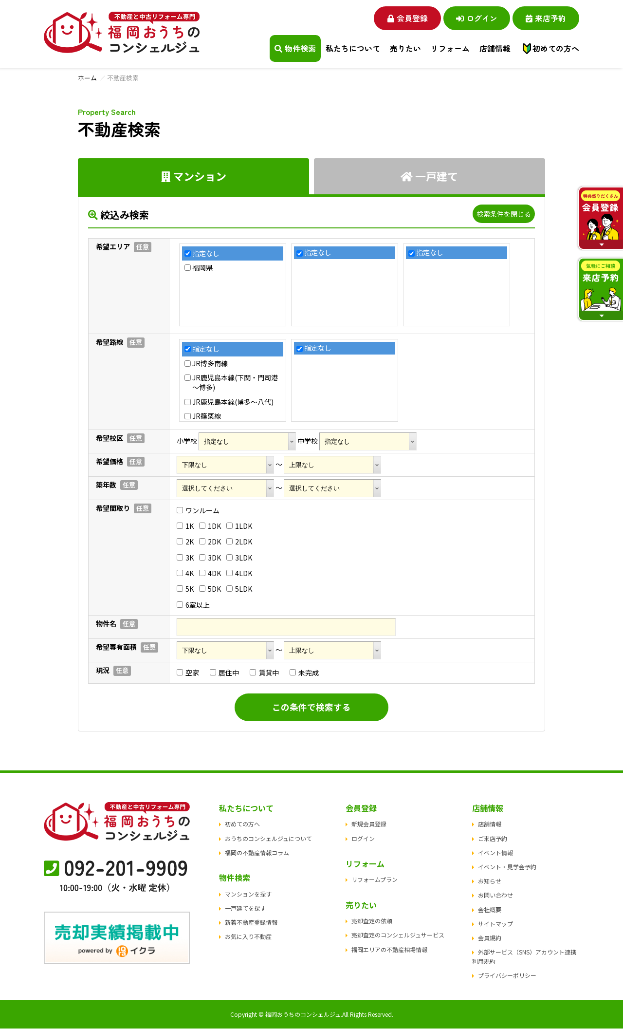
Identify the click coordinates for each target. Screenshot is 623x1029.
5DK (210, 589)
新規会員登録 (368, 824)
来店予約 (545, 17)
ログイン (474, 17)
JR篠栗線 (206, 416)
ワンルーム (198, 510)
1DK (210, 526)
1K (185, 526)
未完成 (304, 673)
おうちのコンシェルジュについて (268, 839)
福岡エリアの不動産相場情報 (389, 950)
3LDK (239, 557)
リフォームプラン (374, 880)
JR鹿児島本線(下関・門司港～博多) (235, 383)
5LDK (239, 589)
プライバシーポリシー (507, 976)
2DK (210, 542)
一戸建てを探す (245, 908)
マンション (193, 176)
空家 (188, 673)
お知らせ (489, 881)
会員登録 (404, 17)
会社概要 (489, 910)
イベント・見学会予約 (507, 867)
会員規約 (489, 938)
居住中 (224, 673)
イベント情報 (495, 853)
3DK (210, 557)
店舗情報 (489, 824)
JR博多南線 (210, 363)
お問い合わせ (495, 895)
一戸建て (429, 176)
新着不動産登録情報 (251, 922)
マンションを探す (248, 894)
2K (185, 542)
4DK (210, 574)
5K (185, 589)
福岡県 (202, 268)
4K (185, 574)
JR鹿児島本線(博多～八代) (233, 402)
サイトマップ (495, 924)
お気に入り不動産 (248, 937)
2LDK (239, 542)
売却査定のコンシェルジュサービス (397, 935)
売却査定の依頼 (371, 921)
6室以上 (193, 605)
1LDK (239, 526)
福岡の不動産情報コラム (257, 853)
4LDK (239, 574)
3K (185, 557)
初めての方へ (555, 48)
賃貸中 (264, 673)
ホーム (87, 77)
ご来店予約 (492, 839)
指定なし (206, 253)
